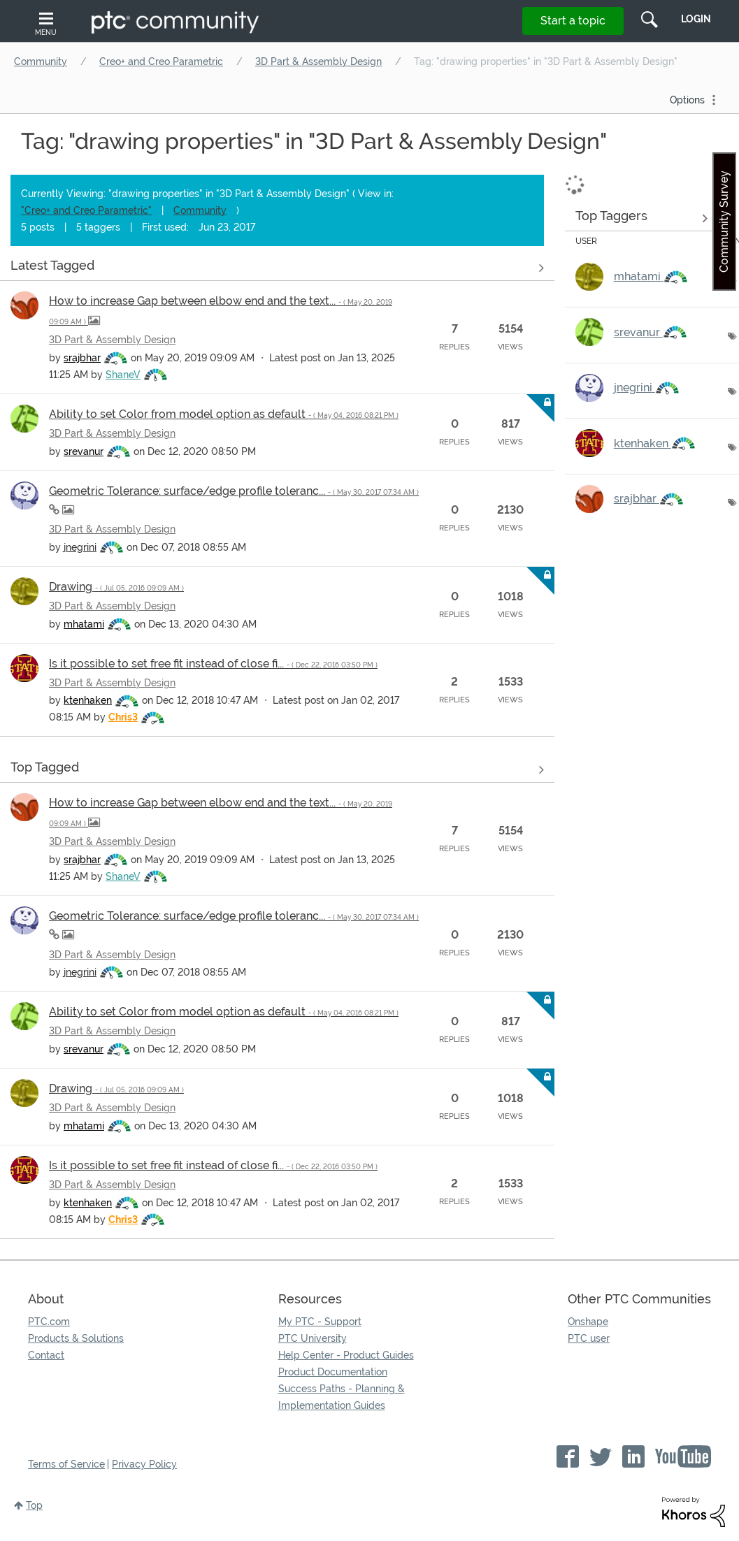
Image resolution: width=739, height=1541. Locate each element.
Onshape (588, 1321)
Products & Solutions (76, 1338)
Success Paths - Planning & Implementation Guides (341, 1397)
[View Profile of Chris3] (123, 717)
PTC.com (49, 1321)
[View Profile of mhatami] (84, 624)
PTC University (312, 1338)
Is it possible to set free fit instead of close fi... (213, 663)
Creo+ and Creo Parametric (161, 61)
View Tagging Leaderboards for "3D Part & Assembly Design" (641, 218)
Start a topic (572, 20)
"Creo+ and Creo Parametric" (86, 210)
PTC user (589, 1338)
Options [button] (687, 100)
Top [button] (34, 1505)
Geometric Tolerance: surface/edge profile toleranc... (234, 491)
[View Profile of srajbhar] (82, 357)
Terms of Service (66, 1464)
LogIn (696, 18)
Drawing (116, 586)
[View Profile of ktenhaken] (88, 700)
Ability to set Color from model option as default (224, 414)
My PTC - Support (319, 1321)
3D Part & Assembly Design (318, 61)
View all (277, 268)
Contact (46, 1355)
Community (40, 61)
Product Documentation (332, 1371)
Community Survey (724, 222)
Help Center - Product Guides (346, 1355)
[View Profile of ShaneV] (123, 374)
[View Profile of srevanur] (83, 451)
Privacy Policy (144, 1464)
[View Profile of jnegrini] (80, 547)
